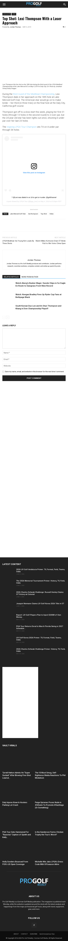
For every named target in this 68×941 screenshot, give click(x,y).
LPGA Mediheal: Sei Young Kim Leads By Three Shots (18, 242)
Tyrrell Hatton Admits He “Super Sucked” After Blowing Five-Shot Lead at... (16, 775)
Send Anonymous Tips (47, 934)
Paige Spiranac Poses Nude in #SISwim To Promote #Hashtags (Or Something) (49, 805)
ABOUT (16, 934)
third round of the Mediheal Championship (34, 94)
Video (14, 14)
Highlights (6, 14)
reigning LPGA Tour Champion (22, 126)
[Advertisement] (20, 427)
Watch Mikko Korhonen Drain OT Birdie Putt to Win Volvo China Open (51, 242)
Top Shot (44, 214)
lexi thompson (33, 214)
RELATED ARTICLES (11, 277)
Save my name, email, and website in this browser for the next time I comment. (34, 372)
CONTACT (24, 934)
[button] (4, 4)
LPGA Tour (23, 201)
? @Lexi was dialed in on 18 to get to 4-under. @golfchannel (34, 197)
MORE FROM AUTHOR (30, 277)
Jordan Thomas (15, 27)
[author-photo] (34, 256)
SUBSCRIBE (33, 934)
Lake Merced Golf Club (18, 214)
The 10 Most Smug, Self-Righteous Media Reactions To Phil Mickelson (50, 775)
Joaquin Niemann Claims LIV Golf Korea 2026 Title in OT (40, 603)
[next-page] (7, 317)
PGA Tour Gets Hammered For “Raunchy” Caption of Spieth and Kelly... (16, 834)
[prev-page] (3, 317)
